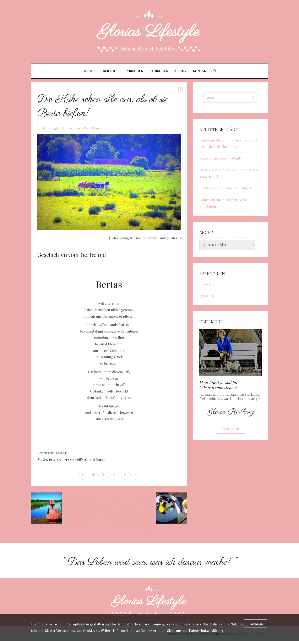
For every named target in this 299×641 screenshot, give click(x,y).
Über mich (109, 71)
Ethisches (158, 71)
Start (89, 71)
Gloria (46, 128)
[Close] (255, 623)
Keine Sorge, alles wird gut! (220, 158)
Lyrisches (134, 71)
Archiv (180, 71)
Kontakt (200, 71)
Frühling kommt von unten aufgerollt (228, 188)
